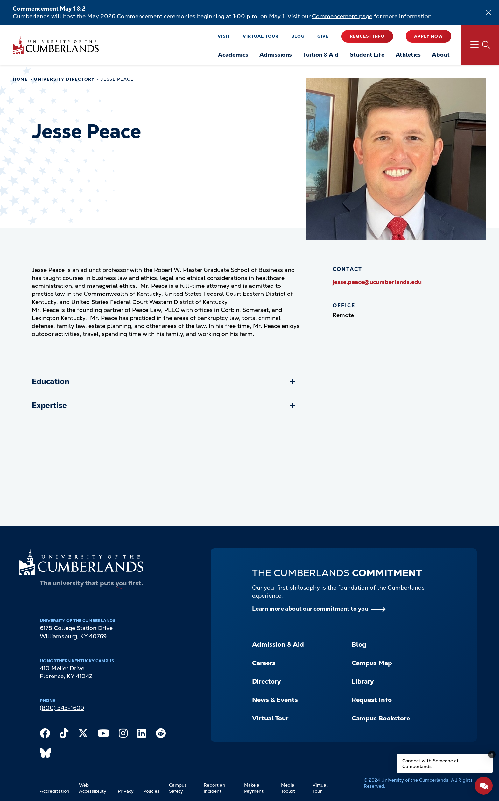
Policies (151, 791)
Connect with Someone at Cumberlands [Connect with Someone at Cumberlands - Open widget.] (430, 763)
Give (323, 36)
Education (50, 381)
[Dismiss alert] (488, 12)
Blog (298, 36)
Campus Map (372, 663)
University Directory (64, 79)
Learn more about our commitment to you (310, 608)
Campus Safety (178, 788)
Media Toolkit (288, 788)
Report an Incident (214, 788)
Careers (263, 663)
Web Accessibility (92, 788)
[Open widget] (484, 786)
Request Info (367, 36)
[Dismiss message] (492, 754)
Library (363, 681)
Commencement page (342, 16)
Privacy (126, 791)
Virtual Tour (260, 36)
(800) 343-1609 (62, 708)
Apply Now (428, 36)
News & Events (275, 700)
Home (20, 79)
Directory (266, 681)
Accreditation (54, 791)
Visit (224, 36)
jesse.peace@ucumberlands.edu (377, 282)
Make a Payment (254, 788)
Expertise (49, 405)
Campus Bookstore (381, 718)
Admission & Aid (278, 644)
